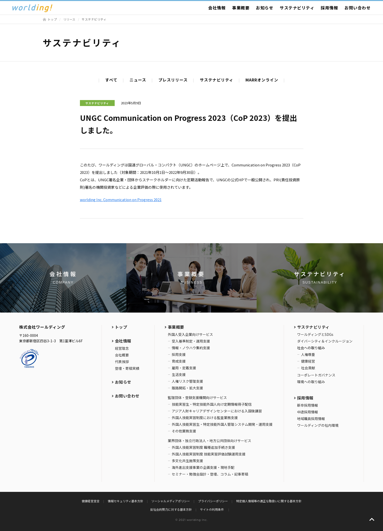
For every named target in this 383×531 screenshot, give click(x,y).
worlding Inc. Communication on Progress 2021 (121, 199)
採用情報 (329, 8)
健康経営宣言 (91, 501)
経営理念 (122, 348)
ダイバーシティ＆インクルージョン (324, 341)
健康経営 (308, 361)
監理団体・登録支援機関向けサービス (197, 397)
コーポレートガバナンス (316, 374)
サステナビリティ (297, 8)
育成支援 (179, 361)
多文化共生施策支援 (187, 460)
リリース (69, 19)
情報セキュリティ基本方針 (125, 501)
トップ (52, 19)
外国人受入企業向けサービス (190, 334)
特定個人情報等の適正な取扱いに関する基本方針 (269, 501)
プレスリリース (173, 80)
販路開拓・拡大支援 (187, 387)
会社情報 (217, 8)
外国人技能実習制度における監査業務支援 (205, 417)
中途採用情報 (307, 411)
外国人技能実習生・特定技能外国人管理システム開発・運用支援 (222, 424)
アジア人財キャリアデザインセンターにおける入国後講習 (217, 410)
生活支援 (179, 374)
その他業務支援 (184, 430)
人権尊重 (308, 354)
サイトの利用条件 (212, 509)
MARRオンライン (261, 80)
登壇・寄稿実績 (127, 368)
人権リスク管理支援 (187, 381)
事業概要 (240, 8)
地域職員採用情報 (311, 418)
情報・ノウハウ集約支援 (191, 347)
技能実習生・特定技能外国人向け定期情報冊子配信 (212, 404)
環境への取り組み (311, 381)
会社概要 (122, 354)
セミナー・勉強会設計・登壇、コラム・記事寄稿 (210, 474)
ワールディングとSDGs (315, 334)
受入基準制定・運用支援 (191, 341)
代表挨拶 (122, 361)
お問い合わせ (358, 8)
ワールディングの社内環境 (318, 425)
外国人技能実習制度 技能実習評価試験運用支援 (208, 453)
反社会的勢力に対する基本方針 (171, 509)
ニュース (138, 80)
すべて (111, 80)
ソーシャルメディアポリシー (170, 501)
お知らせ (264, 8)
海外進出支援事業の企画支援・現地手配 (203, 467)
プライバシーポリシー (213, 501)
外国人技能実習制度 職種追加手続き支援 (203, 447)
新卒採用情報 (307, 405)
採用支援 (179, 354)
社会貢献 (308, 367)
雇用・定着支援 (184, 367)
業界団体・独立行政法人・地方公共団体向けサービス (209, 440)
